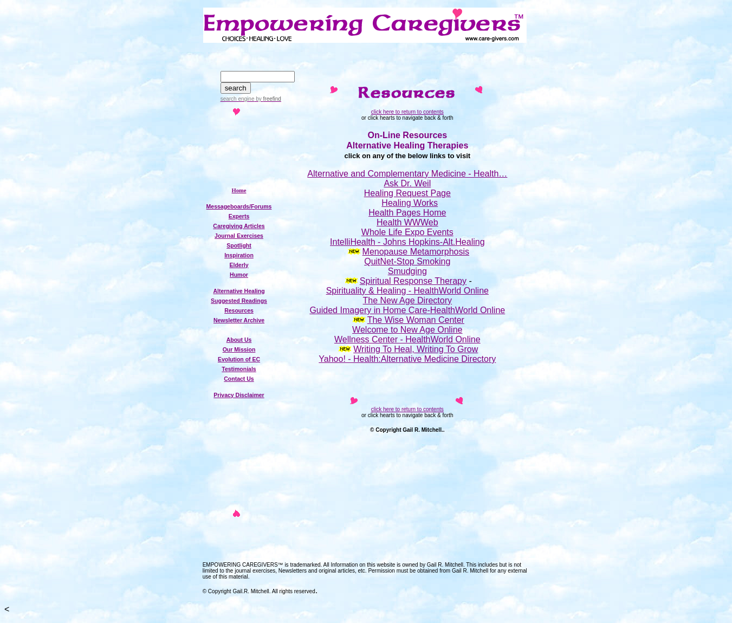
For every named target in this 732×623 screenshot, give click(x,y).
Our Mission (239, 349)
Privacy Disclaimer (238, 395)
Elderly (238, 265)
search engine (238, 99)
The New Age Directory (407, 300)
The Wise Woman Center (415, 320)
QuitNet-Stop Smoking (407, 261)
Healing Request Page (407, 193)
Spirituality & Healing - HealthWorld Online (407, 290)
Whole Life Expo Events (407, 232)
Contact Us (239, 378)
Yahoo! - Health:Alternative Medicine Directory (407, 359)
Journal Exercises (239, 235)
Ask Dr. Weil (407, 183)
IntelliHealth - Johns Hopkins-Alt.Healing (407, 241)
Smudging (407, 271)
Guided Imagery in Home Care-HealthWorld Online (407, 310)
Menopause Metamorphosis (415, 251)
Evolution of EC (239, 359)
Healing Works (409, 202)
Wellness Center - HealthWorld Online (407, 339)
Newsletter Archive (238, 320)
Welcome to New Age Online (407, 329)
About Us (239, 339)
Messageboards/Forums (239, 206)
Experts (239, 216)
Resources (239, 310)
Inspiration (239, 255)
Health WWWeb (407, 222)
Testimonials (239, 369)
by (267, 99)
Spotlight (238, 245)
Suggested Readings (239, 300)
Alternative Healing (238, 291)
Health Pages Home (407, 212)
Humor (239, 274)
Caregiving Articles (238, 226)
